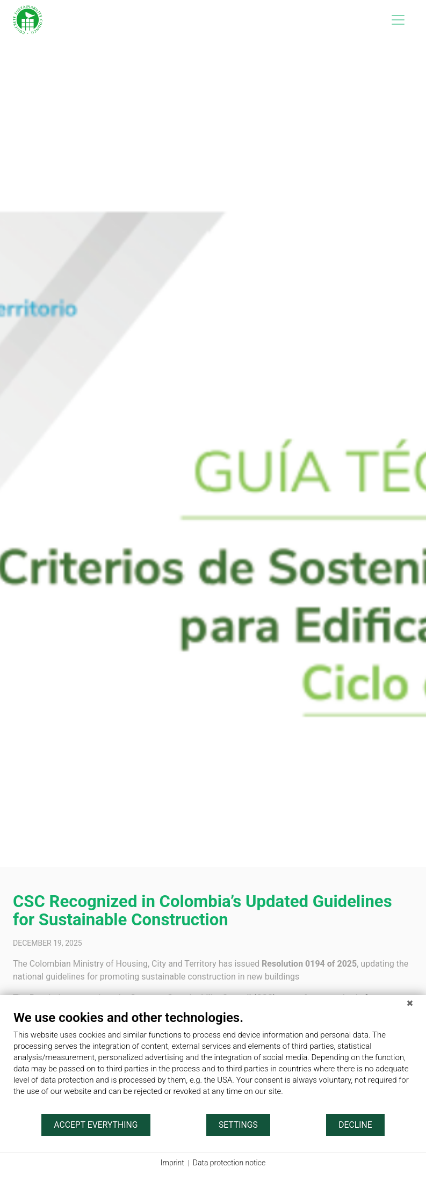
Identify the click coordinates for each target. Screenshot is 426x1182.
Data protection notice (229, 1162)
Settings (238, 1125)
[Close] (410, 1003)
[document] (213, 1061)
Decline (355, 1125)
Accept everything (96, 1125)
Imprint (172, 1162)
